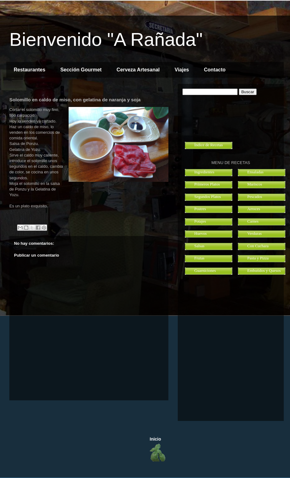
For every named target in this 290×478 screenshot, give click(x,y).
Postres (200, 208)
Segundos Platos (207, 196)
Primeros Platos (207, 184)
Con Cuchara (257, 246)
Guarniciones (205, 270)
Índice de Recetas (208, 144)
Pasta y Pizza (258, 258)
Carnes (253, 221)
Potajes (200, 221)
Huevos (200, 233)
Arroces (253, 208)
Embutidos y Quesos (264, 270)
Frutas (199, 258)
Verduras (254, 233)
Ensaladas (255, 172)
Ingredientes (204, 172)
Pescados (254, 196)
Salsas (199, 246)
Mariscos (254, 184)
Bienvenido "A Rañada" (106, 39)
